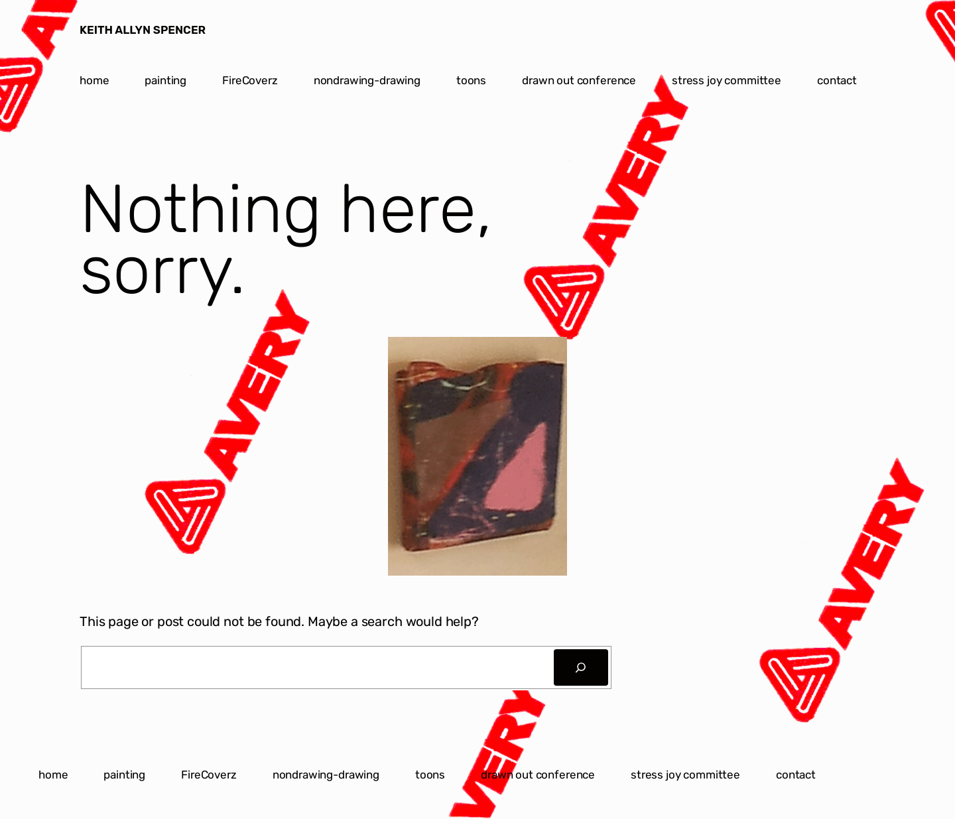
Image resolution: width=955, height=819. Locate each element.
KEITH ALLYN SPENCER (143, 29)
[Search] (581, 667)
